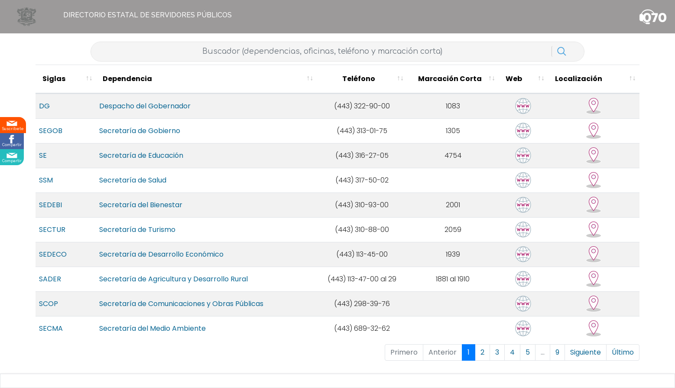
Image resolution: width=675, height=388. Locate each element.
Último (623, 359)
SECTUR (52, 236)
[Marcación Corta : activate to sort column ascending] (496, 83)
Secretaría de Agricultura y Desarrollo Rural (156, 286)
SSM (46, 187)
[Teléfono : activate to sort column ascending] (413, 83)
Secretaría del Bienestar (123, 212)
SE (43, 162)
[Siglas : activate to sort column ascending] (57, 83)
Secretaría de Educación (124, 162)
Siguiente (585, 359)
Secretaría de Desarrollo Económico (144, 261)
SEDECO (53, 261)
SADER (50, 286)
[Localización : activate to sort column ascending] (605, 83)
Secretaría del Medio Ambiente (135, 335)
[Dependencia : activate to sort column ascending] (222, 83)
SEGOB (50, 138)
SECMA (51, 335)
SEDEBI (50, 212)
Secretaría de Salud (115, 187)
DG (44, 113)
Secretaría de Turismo (120, 236)
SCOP (48, 311)
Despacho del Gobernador (127, 113)
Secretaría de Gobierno (122, 138)
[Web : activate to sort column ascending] (553, 83)
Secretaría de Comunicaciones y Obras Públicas (164, 311)
